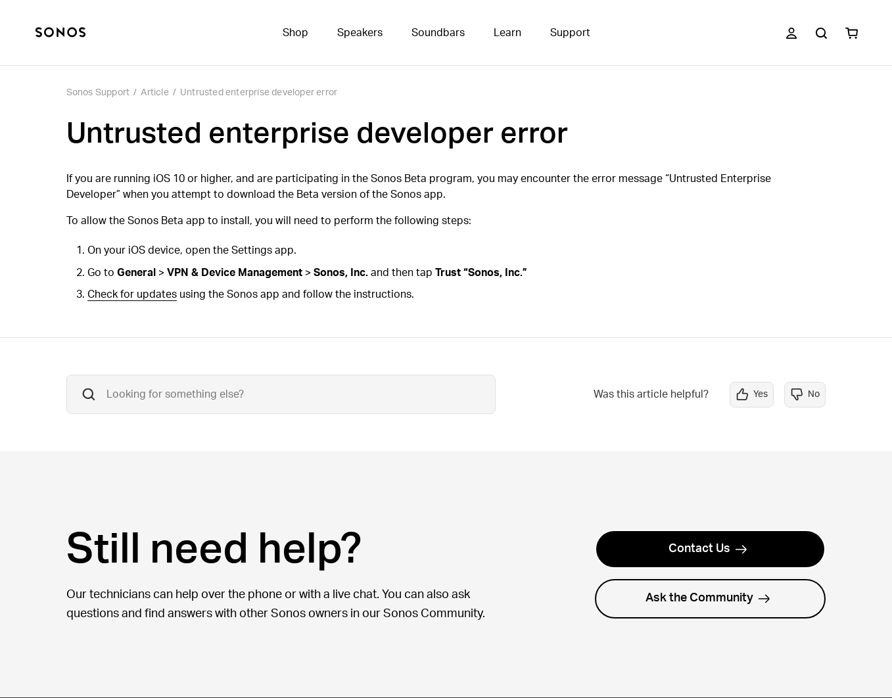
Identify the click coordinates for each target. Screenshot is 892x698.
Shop (295, 33)
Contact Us (708, 549)
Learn (507, 33)
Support (570, 33)
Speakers (360, 33)
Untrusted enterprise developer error (258, 92)
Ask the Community (708, 598)
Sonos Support (98, 92)
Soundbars (438, 33)
